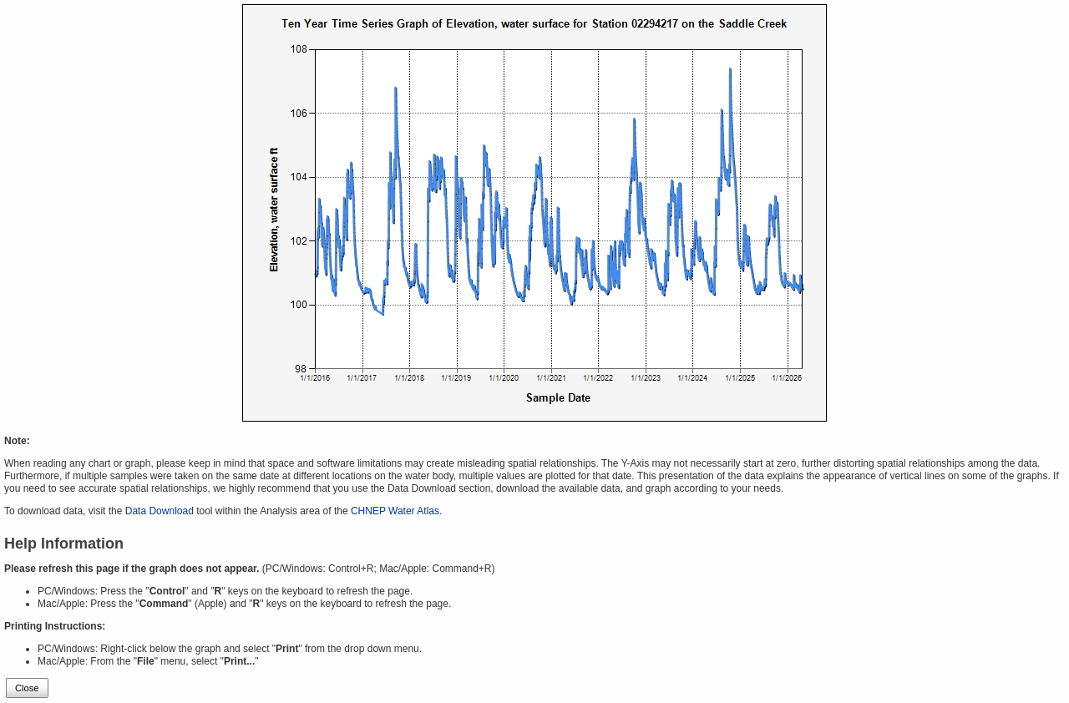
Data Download (159, 511)
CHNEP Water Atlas (395, 511)
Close (27, 688)
